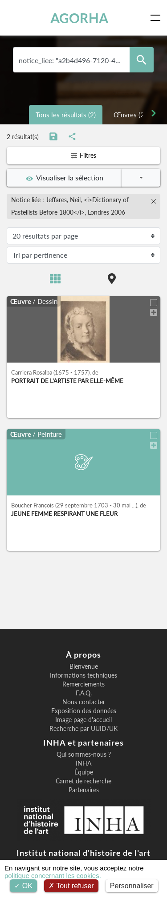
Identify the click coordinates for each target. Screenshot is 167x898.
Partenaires (84, 790)
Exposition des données (83, 711)
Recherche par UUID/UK (83, 728)
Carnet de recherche (83, 781)
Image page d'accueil (83, 720)
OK (23, 886)
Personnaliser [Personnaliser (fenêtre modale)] (132, 886)
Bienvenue (83, 666)
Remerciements (83, 684)
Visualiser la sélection (64, 177)
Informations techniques (83, 675)
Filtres (83, 155)
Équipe (83, 772)
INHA (83, 763)
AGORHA (79, 18)
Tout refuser (71, 886)
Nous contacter (83, 702)
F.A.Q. (84, 693)
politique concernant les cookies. (52, 875)
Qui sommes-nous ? (84, 754)
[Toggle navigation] (157, 18)
